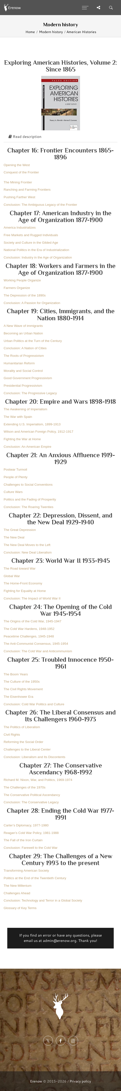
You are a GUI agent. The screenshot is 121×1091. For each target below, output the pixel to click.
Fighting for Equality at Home (25, 591)
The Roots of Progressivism (24, 356)
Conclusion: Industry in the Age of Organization (38, 257)
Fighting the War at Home (22, 439)
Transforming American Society (26, 870)
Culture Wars (13, 492)
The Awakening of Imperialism (25, 409)
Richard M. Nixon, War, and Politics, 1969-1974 (38, 780)
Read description (24, 136)
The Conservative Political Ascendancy (32, 795)
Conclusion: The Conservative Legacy (31, 802)
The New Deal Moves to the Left (27, 545)
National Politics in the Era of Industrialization (36, 250)
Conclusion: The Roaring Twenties (28, 507)
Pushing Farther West (19, 197)
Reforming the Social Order (23, 742)
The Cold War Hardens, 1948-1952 (29, 629)
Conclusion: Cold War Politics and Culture (34, 704)
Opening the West (17, 165)
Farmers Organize (17, 288)
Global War (12, 576)
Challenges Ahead (17, 893)
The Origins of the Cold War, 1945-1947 (32, 621)
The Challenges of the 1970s (25, 787)
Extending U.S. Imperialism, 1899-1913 (32, 424)
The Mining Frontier (18, 182)
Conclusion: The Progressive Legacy (30, 393)
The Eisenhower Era (18, 696)
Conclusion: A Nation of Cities (25, 348)
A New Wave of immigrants (23, 326)
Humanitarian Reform (19, 363)
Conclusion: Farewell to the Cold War (30, 848)
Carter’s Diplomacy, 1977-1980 (26, 825)
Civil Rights (12, 734)
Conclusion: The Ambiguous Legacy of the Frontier (40, 204)
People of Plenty (15, 477)
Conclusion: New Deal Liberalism (28, 552)
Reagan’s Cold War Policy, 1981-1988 (31, 833)
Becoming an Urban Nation (23, 333)
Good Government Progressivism (28, 378)
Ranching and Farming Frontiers (27, 189)
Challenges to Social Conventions (28, 484)
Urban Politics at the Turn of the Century (33, 341)
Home (30, 31)
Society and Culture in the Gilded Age (31, 242)
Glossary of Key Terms (20, 908)
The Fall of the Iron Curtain (23, 840)
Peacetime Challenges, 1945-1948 (29, 636)
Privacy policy (80, 1081)
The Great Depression (20, 530)
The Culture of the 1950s (22, 681)
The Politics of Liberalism (22, 727)
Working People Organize (22, 280)
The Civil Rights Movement (23, 689)
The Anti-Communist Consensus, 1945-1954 (36, 643)
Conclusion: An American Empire (27, 446)
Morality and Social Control (23, 371)
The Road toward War (20, 568)
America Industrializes (20, 227)
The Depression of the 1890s (25, 295)
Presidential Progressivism (23, 385)
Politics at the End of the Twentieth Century (35, 878)
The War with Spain (18, 417)
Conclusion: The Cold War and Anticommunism (38, 651)
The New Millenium (18, 885)
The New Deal (14, 537)
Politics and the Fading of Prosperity (30, 499)
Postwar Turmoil (15, 469)
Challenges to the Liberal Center (27, 749)
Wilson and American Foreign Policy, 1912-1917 (38, 431)
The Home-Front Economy (23, 583)
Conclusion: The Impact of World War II (32, 598)
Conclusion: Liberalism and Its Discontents (34, 757)
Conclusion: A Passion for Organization (32, 303)
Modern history (51, 31)
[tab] (60, 137)
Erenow (36, 1081)
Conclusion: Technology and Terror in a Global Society (43, 900)
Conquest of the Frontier (21, 172)
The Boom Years (16, 674)
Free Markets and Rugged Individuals (31, 235)
